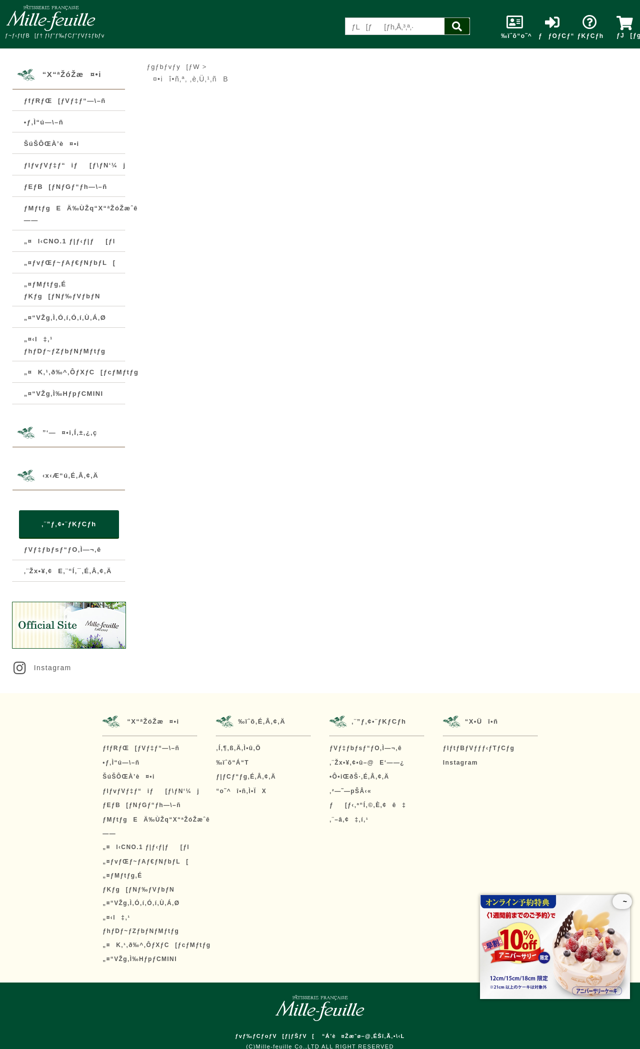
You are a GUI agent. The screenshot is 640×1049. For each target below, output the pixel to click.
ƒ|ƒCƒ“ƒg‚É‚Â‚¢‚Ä (246, 776)
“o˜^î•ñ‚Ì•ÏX (241, 791)
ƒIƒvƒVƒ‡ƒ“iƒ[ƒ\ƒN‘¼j (75, 165)
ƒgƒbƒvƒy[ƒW (173, 66)
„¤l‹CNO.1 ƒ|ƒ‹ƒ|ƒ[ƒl (70, 241)
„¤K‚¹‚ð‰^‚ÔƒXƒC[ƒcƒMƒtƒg (81, 372)
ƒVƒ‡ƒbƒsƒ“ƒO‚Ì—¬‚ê (63, 549)
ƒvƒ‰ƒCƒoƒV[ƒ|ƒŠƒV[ (274, 1036)
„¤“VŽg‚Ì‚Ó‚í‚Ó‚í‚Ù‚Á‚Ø (65, 317)
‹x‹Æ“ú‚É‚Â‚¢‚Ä (70, 475)
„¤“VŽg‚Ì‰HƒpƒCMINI (64, 393)
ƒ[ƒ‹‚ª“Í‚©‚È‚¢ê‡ (368, 805)
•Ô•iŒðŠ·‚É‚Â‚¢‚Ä (359, 776)
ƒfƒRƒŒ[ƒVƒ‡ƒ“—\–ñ (65, 100)
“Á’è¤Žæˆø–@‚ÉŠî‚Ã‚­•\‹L (363, 1036)
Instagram (42, 668)
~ (622, 902)
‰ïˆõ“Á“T (232, 762)
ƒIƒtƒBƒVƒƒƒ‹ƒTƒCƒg (478, 748)
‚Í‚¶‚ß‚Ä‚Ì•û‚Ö (238, 748)
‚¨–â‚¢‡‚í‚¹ (349, 819)
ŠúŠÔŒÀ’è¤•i (52, 143)
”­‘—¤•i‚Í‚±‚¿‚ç (70, 432)
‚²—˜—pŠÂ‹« (351, 791)
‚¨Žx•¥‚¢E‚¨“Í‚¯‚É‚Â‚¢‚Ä (68, 571)
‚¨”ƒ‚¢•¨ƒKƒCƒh (69, 524)
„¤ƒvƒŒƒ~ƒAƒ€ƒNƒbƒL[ (70, 262)
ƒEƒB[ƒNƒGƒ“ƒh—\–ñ (66, 186)
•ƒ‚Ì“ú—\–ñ (44, 122)
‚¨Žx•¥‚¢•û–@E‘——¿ (367, 762)
